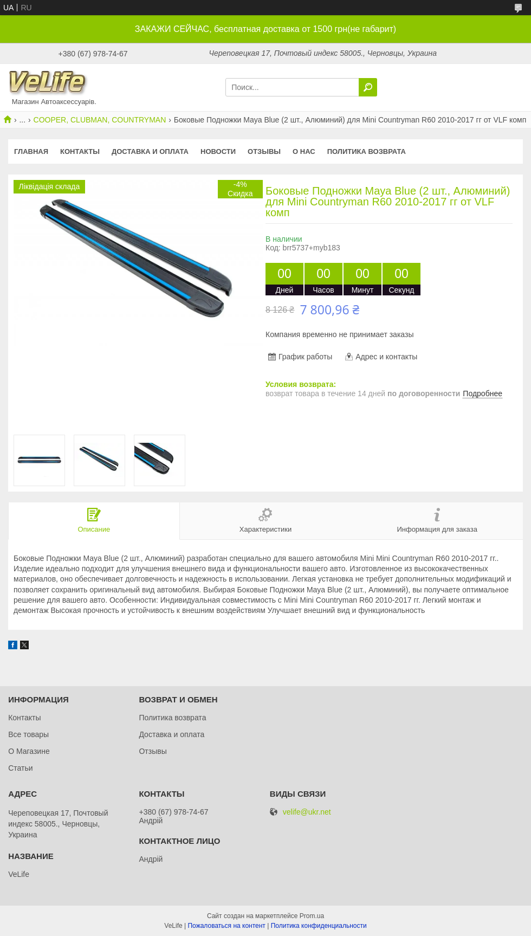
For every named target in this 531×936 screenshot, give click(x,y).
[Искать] (368, 87)
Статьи (20, 768)
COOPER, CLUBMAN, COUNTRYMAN (100, 119)
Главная (31, 151)
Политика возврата (366, 151)
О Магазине (29, 751)
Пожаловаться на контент (226, 925)
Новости (218, 151)
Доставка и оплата (150, 151)
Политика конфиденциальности (319, 925)
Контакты (80, 151)
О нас (304, 151)
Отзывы (264, 151)
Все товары (28, 734)
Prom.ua (312, 916)
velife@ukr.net (307, 812)
